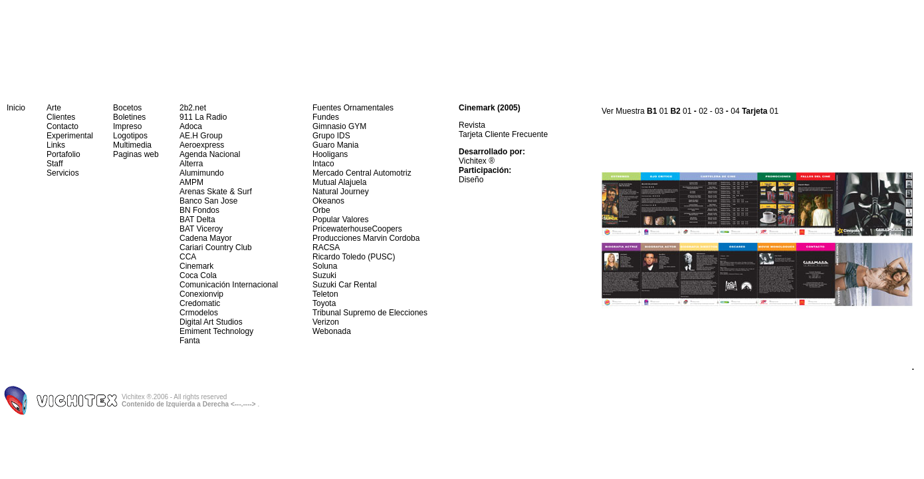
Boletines (129, 117)
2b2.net (192, 107)
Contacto (62, 126)
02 (703, 111)
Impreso (127, 126)
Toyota (324, 303)
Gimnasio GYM (339, 126)
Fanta (189, 340)
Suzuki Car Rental (344, 284)
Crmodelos (198, 312)
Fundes (325, 117)
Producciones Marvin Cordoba (365, 238)
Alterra (191, 163)
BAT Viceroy (201, 229)
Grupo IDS (331, 135)
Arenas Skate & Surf (215, 191)
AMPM (191, 182)
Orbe (321, 210)
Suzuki (324, 275)
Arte (54, 107)
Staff (54, 163)
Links (56, 145)
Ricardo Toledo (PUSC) (354, 256)
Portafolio (63, 154)
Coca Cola (198, 275)
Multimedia (132, 145)
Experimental (70, 135)
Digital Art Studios (211, 322)
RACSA (326, 247)
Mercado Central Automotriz (361, 173)
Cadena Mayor (205, 238)
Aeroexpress (201, 145)
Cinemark (196, 266)
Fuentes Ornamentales (353, 107)
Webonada (331, 331)
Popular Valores (340, 219)
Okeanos (328, 201)
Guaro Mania (335, 145)
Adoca (190, 126)
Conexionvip (201, 294)
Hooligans (330, 154)
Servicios (63, 173)
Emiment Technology (216, 331)
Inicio (16, 107)
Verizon (325, 322)
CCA (187, 256)
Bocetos (127, 107)
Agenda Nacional (209, 154)
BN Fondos (199, 210)
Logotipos (130, 135)
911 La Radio (203, 117)
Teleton (325, 294)
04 (735, 111)
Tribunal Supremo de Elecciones (369, 312)
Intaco (323, 163)
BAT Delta (197, 219)
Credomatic (199, 303)
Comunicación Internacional (228, 284)
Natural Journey (340, 191)
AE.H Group (201, 135)
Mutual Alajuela (339, 182)
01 (663, 111)
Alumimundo (201, 173)
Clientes (61, 117)
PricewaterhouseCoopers (357, 229)
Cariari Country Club (215, 247)
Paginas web (136, 154)
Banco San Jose (208, 201)
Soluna (324, 266)
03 (719, 111)
